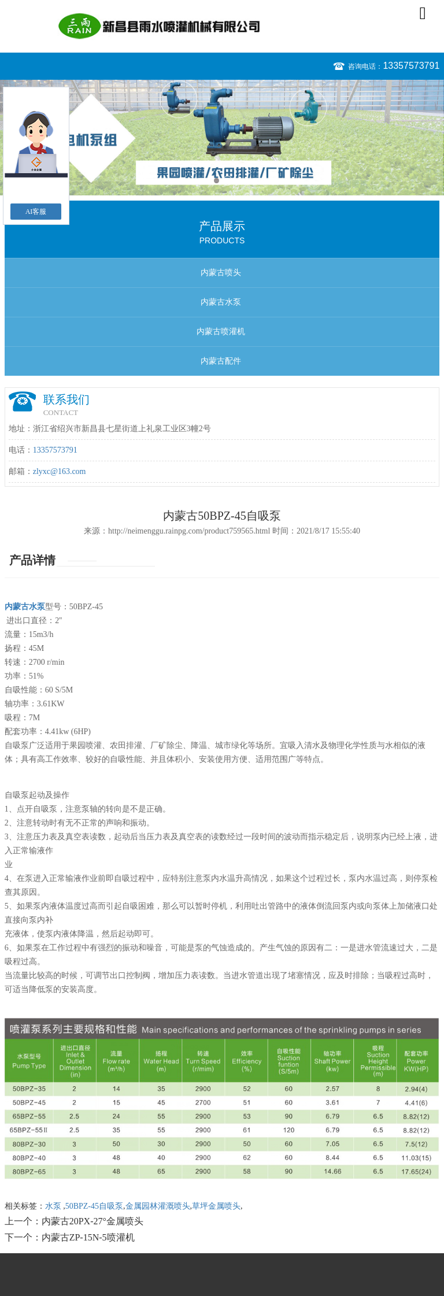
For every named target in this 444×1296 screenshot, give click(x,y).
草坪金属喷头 (216, 1206)
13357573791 (411, 66)
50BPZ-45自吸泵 (94, 1206)
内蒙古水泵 (221, 302)
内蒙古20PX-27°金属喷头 (92, 1221)
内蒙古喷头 (221, 272)
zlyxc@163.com (59, 471)
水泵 (54, 1206)
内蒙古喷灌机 (221, 331)
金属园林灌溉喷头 (157, 1206)
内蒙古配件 (221, 361)
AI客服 (36, 212)
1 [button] (216, 180)
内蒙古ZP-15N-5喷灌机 (88, 1237)
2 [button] (227, 180)
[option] (222, 137)
